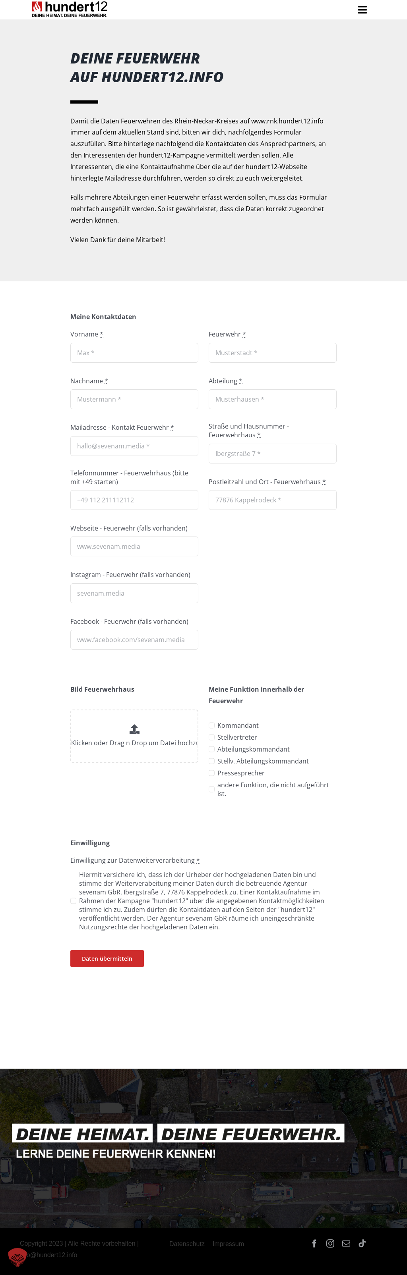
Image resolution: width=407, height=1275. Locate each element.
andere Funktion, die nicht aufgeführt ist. (273, 789)
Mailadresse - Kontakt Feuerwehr (122, 427)
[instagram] (330, 1244)
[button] (17, 1257)
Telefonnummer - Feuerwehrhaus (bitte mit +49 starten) (129, 477)
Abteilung (225, 381)
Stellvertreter (237, 737)
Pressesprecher (241, 773)
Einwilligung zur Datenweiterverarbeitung (135, 860)
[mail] (346, 1244)
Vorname (86, 334)
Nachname (89, 381)
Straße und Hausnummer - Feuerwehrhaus (249, 430)
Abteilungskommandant (253, 749)
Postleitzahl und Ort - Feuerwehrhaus (267, 481)
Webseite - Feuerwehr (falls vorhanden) (129, 528)
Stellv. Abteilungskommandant (263, 761)
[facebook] (314, 1244)
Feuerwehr (227, 334)
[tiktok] (362, 1244)
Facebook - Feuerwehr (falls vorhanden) (129, 621)
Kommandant (238, 725)
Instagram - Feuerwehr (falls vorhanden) (130, 574)
